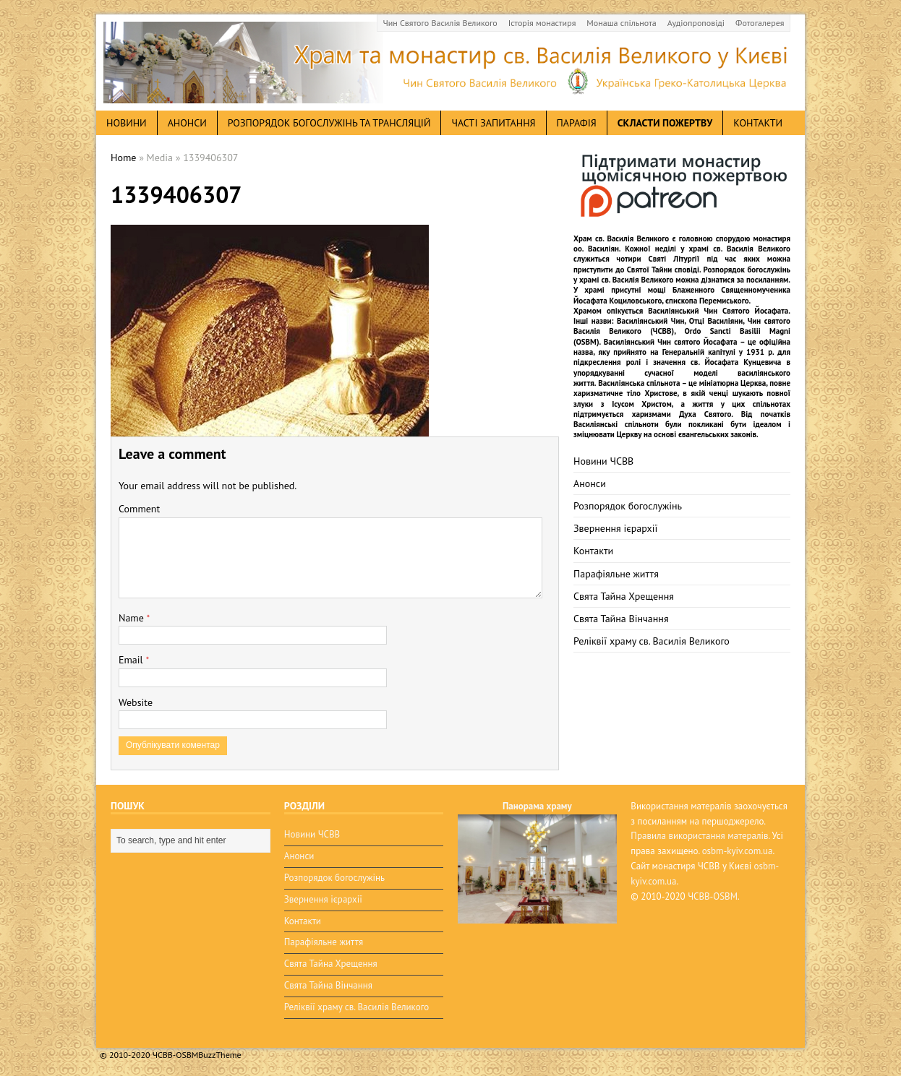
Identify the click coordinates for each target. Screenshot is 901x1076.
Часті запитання (493, 122)
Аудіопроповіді (696, 22)
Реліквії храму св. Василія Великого (651, 640)
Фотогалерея (759, 22)
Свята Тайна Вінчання (621, 618)
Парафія (577, 122)
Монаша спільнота (621, 22)
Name (133, 617)
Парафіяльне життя (616, 573)
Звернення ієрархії (615, 528)
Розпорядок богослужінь (627, 505)
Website (136, 702)
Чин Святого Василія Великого (440, 22)
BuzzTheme (219, 1054)
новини (126, 122)
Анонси (589, 483)
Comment (139, 508)
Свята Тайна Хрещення (623, 596)
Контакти (757, 122)
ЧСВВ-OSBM (713, 896)
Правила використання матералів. (700, 836)
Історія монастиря (542, 22)
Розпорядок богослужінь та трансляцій (329, 122)
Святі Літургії (674, 259)
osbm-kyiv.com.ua (737, 851)
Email (132, 659)
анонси (187, 122)
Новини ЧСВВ (603, 461)
